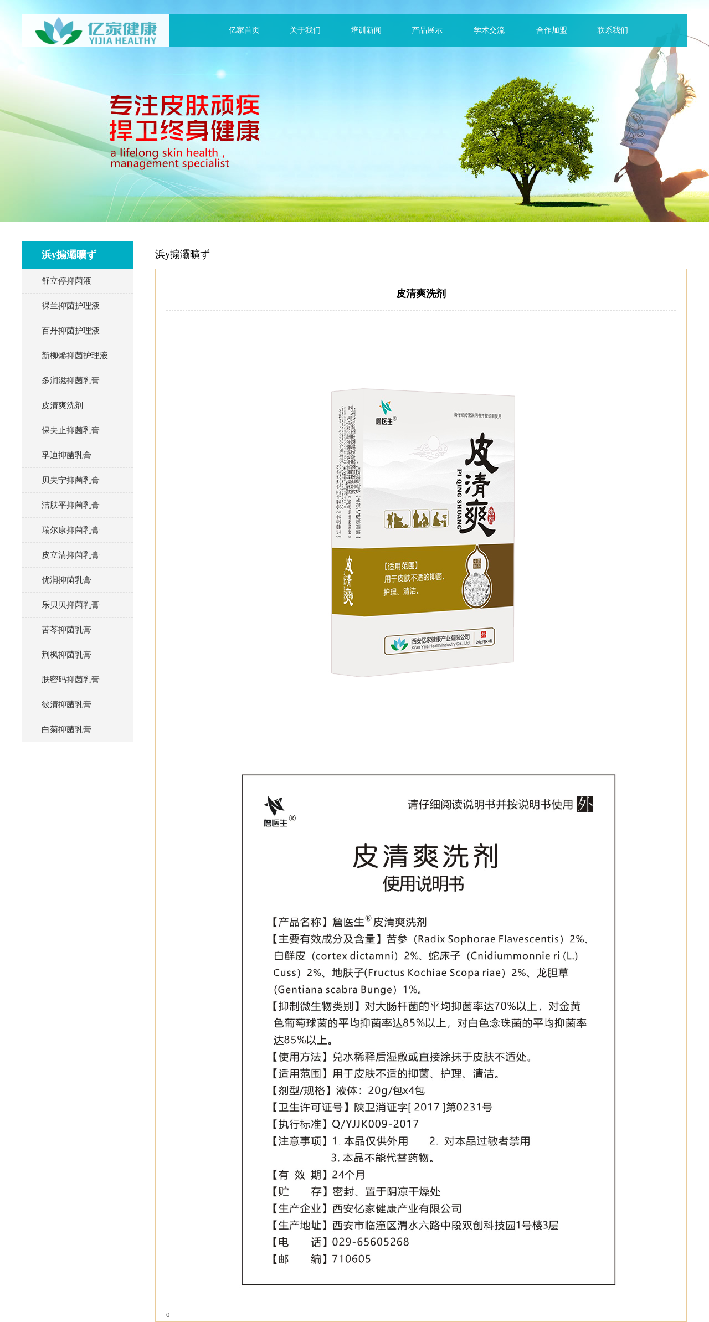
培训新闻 (366, 30)
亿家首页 (244, 30)
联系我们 (612, 30)
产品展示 (427, 30)
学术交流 (489, 30)
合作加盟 (551, 30)
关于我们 (305, 30)
